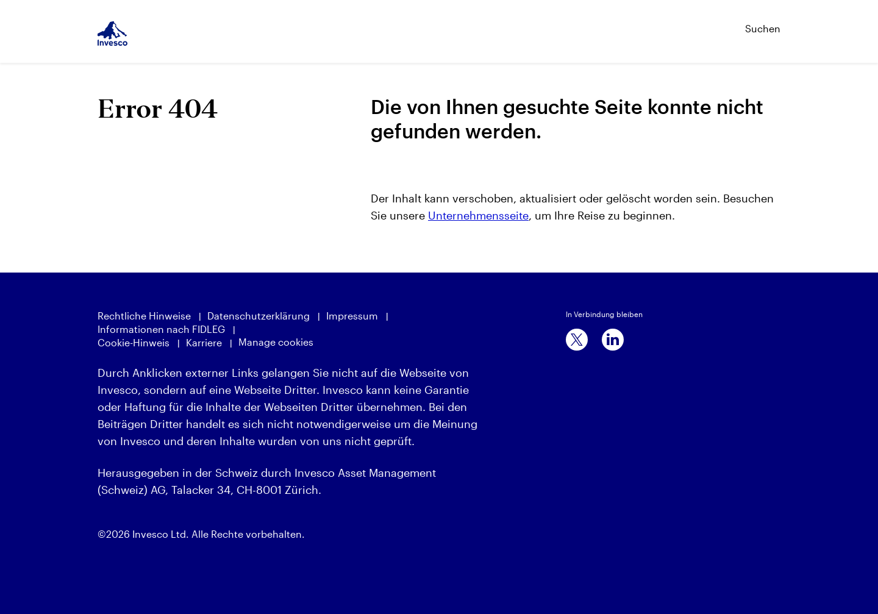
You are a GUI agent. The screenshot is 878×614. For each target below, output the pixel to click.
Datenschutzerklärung (258, 315)
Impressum (352, 315)
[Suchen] (735, 23)
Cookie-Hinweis (134, 342)
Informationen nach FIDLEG (161, 329)
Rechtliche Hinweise (144, 315)
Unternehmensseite (478, 215)
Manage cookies (275, 342)
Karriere (204, 342)
